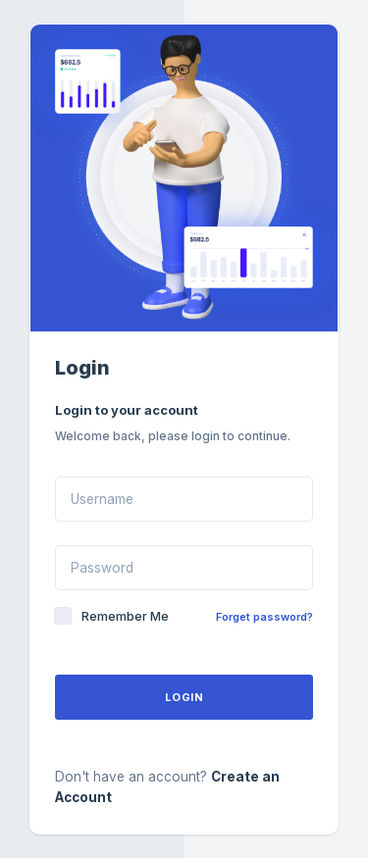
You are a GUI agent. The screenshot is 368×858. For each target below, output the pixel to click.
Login (184, 697)
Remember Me (125, 616)
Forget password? (264, 617)
